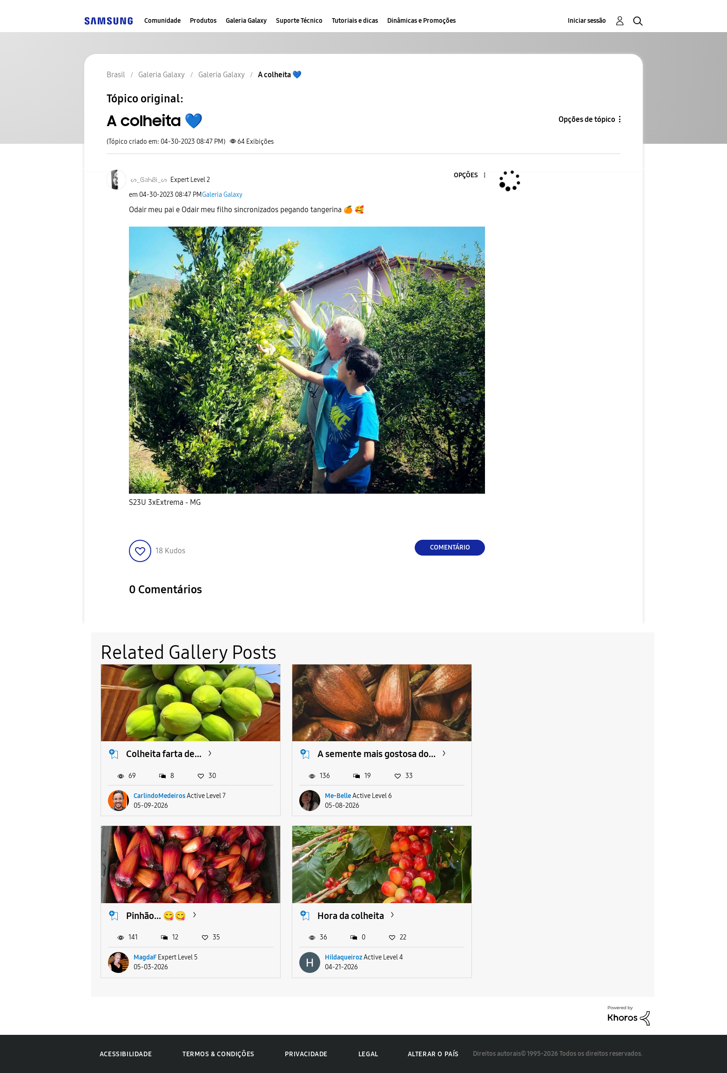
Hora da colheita (159, 914)
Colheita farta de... (164, 753)
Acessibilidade (126, 1053)
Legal (368, 1053)
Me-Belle (336, 795)
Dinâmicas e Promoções (421, 21)
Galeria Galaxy (246, 21)
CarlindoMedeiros (159, 795)
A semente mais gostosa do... (375, 753)
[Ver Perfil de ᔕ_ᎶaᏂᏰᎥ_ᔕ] (149, 180)
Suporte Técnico (299, 21)
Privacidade (306, 1053)
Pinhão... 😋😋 (536, 753)
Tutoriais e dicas (355, 21)
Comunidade (162, 21)
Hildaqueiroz (152, 956)
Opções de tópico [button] (587, 119)
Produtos (203, 21)
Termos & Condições (218, 1053)
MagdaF (524, 795)
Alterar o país (433, 1053)
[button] (469, 175)
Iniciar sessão (587, 21)
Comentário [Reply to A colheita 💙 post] (450, 547)
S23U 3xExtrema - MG (165, 502)
